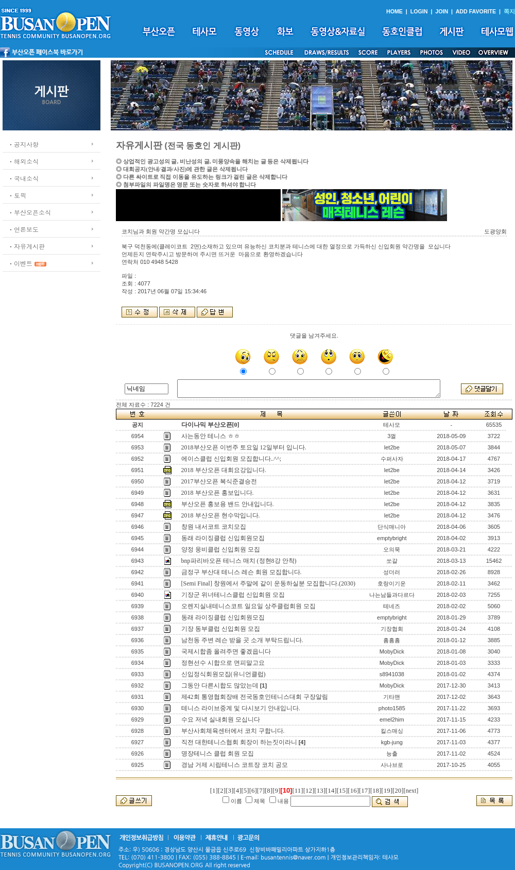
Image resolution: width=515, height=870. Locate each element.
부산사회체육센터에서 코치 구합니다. (233, 730)
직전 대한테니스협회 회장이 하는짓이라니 (239, 742)
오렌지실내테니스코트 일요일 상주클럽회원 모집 (248, 606)
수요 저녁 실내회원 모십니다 (220, 719)
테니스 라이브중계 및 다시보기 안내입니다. (240, 708)
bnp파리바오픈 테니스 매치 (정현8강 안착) (239, 560)
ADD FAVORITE (476, 11)
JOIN (441, 11)
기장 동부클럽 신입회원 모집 (220, 628)
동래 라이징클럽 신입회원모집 (223, 538)
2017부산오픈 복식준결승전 (219, 481)
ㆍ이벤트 (20, 263)
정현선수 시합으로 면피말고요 (223, 662)
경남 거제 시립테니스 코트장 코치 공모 (234, 764)
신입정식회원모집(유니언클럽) (223, 674)
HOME (394, 11)
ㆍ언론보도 (23, 229)
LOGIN (419, 11)
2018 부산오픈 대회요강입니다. (223, 470)
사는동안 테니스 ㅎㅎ (210, 436)
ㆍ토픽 (17, 195)
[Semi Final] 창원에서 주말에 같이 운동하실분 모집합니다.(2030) (268, 583)
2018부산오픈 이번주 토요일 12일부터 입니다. (243, 447)
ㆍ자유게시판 (26, 246)
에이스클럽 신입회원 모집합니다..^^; (231, 458)
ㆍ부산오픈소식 (29, 212)
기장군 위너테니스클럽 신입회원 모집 (233, 594)
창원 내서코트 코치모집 (213, 526)
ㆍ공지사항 (23, 144)
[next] (411, 790)
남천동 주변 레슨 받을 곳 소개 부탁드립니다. (242, 640)
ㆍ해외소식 (23, 161)
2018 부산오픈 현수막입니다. (220, 515)
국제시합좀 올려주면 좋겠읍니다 (226, 651)
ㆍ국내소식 (23, 178)
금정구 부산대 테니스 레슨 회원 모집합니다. (241, 572)
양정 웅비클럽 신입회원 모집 (220, 549)
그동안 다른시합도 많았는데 (220, 685)
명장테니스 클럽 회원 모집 (217, 753)
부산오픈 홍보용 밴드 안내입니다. (227, 504)
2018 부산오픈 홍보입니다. (217, 492)
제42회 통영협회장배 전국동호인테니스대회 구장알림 (254, 696)
